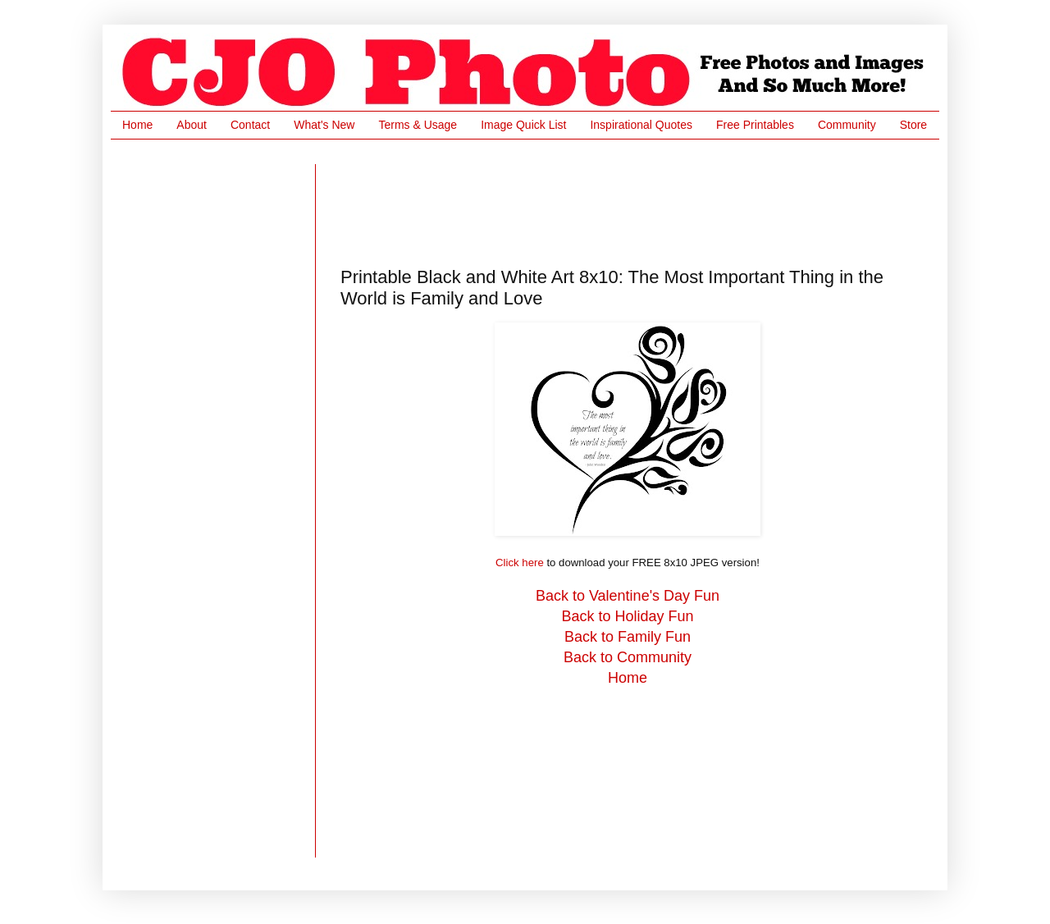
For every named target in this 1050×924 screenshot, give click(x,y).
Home (137, 124)
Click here (519, 562)
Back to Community (628, 657)
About (191, 124)
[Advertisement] (639, 201)
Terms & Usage (417, 124)
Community (847, 124)
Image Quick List (523, 124)
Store (913, 124)
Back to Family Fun (627, 637)
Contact (250, 124)
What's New (324, 124)
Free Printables (755, 124)
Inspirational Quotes (641, 124)
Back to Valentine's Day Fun (627, 596)
